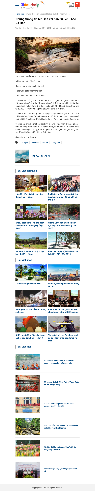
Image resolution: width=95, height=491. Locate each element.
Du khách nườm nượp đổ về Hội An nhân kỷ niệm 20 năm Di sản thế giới (63, 197)
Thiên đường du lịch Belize (28, 283)
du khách (35, 143)
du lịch (45, 143)
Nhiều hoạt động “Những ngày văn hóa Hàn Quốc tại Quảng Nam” (29, 225)
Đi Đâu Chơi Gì (41, 156)
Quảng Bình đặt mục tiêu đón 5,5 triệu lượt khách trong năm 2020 (62, 225)
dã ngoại (24, 143)
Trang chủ (19, 14)
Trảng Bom (56, 143)
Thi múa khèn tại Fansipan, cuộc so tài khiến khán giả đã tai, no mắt (63, 338)
